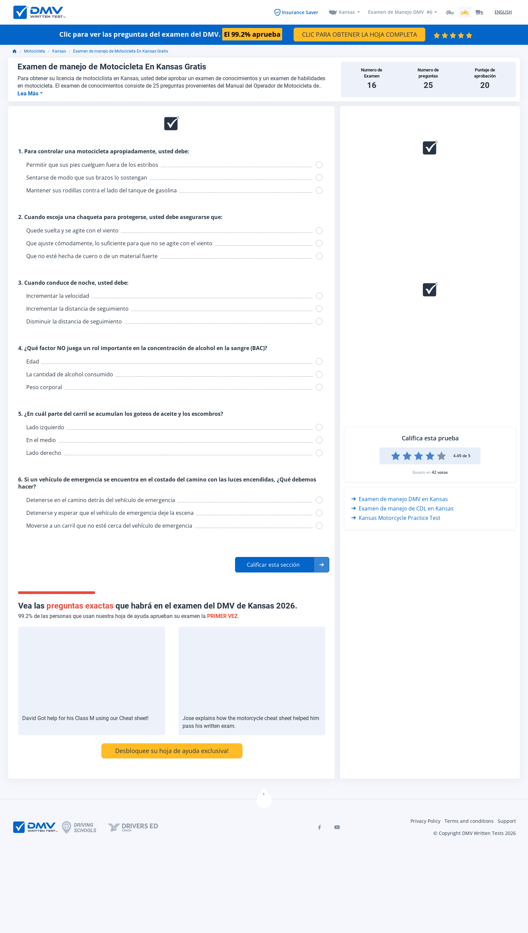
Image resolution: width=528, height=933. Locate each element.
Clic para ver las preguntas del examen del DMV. (170, 35)
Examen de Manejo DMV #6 (400, 12)
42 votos (440, 472)
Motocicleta (34, 51)
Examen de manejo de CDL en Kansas (402, 508)
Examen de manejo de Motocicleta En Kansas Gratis (120, 51)
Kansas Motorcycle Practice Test (395, 518)
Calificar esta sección (273, 564)
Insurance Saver (300, 12)
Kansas (347, 12)
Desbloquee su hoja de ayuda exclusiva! (172, 751)
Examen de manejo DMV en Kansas (399, 499)
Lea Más (29, 93)
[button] (282, 564)
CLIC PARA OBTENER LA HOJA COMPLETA (359, 35)
